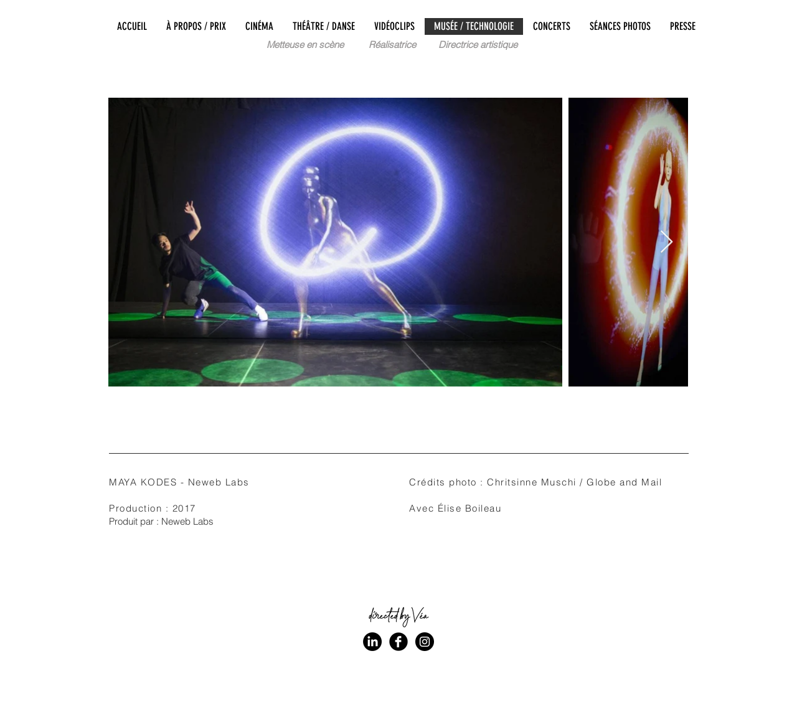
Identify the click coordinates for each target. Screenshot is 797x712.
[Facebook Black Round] (398, 641)
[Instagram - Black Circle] (424, 641)
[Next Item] (666, 242)
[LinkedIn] (372, 641)
